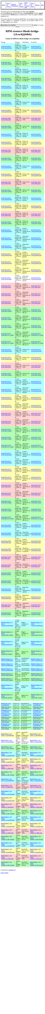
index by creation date (27, 5)
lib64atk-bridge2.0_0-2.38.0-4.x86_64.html (7, 674)
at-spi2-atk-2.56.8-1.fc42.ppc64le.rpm (36, 206)
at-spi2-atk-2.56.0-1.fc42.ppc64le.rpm (36, 358)
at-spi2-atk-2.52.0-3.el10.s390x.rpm (36, 414)
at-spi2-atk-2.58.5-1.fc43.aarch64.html (6, 134)
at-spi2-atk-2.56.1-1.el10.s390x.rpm (36, 286)
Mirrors (37, 5)
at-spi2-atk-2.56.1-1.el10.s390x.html (6, 286)
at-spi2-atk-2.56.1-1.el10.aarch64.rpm (36, 230)
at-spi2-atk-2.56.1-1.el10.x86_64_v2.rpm (37, 334)
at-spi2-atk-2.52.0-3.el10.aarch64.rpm (36, 382)
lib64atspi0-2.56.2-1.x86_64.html (6, 717)
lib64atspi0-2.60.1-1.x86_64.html (6, 707)
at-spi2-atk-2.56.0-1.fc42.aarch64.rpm (36, 350)
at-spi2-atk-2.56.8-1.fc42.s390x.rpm (36, 214)
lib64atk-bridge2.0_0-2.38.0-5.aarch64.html (7, 659)
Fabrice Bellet (4, 873)
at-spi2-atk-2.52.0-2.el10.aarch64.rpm (36, 454)
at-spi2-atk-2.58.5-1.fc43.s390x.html (6, 150)
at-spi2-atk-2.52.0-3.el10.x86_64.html (6, 430)
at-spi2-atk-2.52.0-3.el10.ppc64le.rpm (36, 398)
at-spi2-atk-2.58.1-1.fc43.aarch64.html (6, 166)
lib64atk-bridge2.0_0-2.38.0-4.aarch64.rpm (37, 669)
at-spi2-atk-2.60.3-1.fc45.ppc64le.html (6, 55)
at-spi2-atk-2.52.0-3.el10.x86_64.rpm (36, 430)
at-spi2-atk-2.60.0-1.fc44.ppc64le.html (6, 110)
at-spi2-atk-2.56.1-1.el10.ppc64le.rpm (36, 254)
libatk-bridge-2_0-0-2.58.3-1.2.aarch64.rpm (36, 779)
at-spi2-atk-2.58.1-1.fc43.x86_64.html (6, 190)
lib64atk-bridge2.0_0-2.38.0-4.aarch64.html (7, 669)
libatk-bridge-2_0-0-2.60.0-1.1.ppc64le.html (7, 734)
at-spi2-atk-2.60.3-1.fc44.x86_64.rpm (36, 79)
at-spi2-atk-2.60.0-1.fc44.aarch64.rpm (36, 103)
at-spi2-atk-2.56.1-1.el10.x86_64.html (6, 310)
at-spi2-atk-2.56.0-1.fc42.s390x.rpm (36, 366)
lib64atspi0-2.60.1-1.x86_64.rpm (38, 707)
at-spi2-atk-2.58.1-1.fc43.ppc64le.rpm (36, 174)
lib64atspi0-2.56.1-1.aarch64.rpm (38, 724)
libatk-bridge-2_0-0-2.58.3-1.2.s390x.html (7, 786)
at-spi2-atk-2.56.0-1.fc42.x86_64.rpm (36, 374)
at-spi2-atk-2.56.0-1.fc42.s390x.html (6, 366)
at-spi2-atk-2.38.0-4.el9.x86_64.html (6, 573)
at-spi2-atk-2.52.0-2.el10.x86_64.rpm (36, 501)
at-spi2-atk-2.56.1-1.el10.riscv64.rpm (36, 278)
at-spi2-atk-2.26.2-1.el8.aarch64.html (6, 589)
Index (3, 5)
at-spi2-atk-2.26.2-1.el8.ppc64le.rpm (36, 597)
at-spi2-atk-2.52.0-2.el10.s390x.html (6, 485)
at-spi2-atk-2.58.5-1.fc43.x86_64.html (6, 158)
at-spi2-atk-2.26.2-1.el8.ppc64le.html (6, 597)
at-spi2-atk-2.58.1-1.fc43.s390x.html (6, 182)
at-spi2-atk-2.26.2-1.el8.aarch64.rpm (36, 589)
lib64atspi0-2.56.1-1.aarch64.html (6, 724)
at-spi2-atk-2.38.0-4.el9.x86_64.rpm (36, 573)
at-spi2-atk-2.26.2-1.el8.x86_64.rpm (36, 613)
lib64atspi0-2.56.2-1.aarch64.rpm (38, 711)
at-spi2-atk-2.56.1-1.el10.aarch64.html (6, 230)
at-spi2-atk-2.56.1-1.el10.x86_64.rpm (36, 310)
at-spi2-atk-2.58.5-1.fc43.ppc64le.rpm (36, 142)
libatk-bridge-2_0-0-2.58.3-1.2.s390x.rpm (35, 786)
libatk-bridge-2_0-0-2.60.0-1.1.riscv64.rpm (36, 741)
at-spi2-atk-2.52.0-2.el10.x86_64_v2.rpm (37, 517)
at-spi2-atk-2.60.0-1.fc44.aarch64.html (6, 103)
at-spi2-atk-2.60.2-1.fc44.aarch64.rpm (36, 87)
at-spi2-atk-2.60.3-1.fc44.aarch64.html (6, 71)
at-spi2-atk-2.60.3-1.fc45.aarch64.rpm (36, 47)
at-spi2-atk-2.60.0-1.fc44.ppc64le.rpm (36, 110)
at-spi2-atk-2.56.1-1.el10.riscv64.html (6, 278)
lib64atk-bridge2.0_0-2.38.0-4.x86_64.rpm (37, 674)
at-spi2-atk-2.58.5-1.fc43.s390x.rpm (36, 150)
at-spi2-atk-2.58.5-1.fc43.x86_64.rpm (36, 158)
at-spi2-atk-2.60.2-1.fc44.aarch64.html (6, 87)
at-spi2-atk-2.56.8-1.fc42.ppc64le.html (6, 206)
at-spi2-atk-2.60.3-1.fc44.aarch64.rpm (36, 71)
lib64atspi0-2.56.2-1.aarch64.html (6, 711)
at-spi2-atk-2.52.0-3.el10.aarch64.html (6, 382)
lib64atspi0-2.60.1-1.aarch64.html (6, 704)
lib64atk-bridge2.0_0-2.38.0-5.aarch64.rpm (37, 659)
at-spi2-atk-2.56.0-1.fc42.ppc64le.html (6, 358)
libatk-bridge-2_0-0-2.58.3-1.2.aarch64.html (7, 779)
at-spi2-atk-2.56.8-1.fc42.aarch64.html (6, 198)
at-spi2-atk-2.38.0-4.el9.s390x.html (6, 557)
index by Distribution (14, 5)
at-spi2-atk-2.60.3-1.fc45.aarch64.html (6, 47)
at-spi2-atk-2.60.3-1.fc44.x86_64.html (6, 79)
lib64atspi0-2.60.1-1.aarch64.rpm (38, 704)
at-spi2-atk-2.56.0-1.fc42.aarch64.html (6, 350)
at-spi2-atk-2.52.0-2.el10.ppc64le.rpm (36, 469)
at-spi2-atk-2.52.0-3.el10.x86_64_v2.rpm (37, 446)
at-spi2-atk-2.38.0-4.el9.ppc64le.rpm (36, 541)
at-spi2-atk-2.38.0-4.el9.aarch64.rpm (36, 525)
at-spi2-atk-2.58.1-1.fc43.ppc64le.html (6, 174)
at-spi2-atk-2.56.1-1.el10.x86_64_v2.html (7, 334)
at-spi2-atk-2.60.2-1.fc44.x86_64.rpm (36, 95)
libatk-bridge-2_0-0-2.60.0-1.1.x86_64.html (7, 747)
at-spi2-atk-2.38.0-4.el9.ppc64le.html (6, 541)
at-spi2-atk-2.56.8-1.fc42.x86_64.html (6, 222)
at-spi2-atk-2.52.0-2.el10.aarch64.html (6, 454)
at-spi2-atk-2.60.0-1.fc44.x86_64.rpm (36, 126)
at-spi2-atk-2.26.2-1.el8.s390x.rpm (36, 605)
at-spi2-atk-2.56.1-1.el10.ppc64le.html (6, 254)
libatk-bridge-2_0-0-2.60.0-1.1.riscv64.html (7, 741)
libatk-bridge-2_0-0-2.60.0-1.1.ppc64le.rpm (36, 734)
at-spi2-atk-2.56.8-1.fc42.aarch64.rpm (36, 198)
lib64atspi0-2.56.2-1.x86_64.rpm (38, 717)
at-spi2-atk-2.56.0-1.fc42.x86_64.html (6, 374)
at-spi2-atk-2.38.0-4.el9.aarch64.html (6, 525)
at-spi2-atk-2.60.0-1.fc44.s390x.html (6, 118)
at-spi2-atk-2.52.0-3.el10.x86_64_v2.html (7, 446)
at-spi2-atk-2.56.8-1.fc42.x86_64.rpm (36, 222)
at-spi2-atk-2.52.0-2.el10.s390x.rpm (36, 485)
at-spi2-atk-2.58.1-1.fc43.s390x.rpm (36, 182)
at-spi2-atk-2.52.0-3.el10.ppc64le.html (6, 398)
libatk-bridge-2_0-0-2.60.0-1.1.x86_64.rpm (36, 747)
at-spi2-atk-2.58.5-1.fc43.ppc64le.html (6, 142)
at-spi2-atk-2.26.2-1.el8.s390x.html (6, 605)
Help (42, 5)
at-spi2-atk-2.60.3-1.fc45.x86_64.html (6, 63)
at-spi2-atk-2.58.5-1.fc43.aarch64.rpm (36, 134)
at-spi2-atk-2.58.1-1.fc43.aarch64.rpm (36, 166)
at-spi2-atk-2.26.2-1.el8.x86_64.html (6, 613)
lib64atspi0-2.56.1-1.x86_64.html (6, 728)
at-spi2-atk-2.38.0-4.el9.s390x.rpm (36, 557)
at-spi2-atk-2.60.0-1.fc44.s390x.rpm (36, 118)
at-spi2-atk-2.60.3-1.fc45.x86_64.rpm (36, 63)
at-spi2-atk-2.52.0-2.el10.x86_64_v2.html (7, 517)
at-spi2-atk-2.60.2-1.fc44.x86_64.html (6, 95)
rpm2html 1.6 (12, 870)
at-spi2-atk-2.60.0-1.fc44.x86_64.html (6, 126)
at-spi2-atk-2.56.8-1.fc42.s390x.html (6, 214)
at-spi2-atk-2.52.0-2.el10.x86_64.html (6, 501)
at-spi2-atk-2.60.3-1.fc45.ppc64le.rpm (36, 55)
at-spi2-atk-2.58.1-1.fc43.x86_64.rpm (36, 190)
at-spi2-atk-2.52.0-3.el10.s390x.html (6, 414)
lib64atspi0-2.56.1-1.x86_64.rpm (38, 728)
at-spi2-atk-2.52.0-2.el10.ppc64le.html (6, 469)
